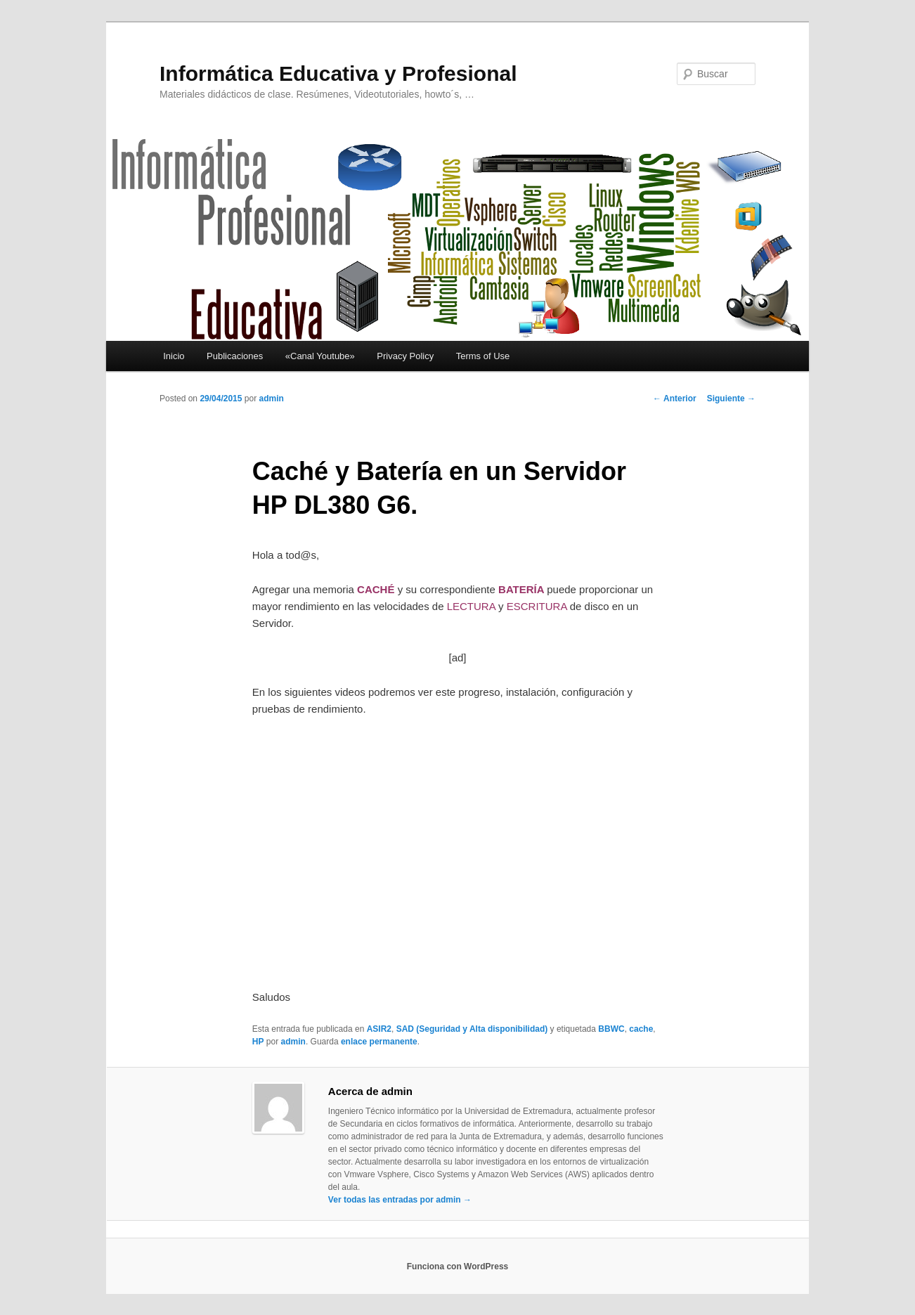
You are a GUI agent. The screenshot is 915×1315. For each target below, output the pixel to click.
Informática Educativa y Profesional (338, 73)
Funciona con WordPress (457, 1266)
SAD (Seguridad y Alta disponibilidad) (472, 1029)
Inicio (173, 356)
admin (271, 398)
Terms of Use (483, 356)
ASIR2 (379, 1029)
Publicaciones (235, 356)
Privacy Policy (405, 356)
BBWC (611, 1029)
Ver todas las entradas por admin (400, 1200)
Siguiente (731, 398)
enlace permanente (379, 1042)
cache (641, 1029)
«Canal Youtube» (320, 356)
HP (258, 1042)
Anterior (674, 398)
